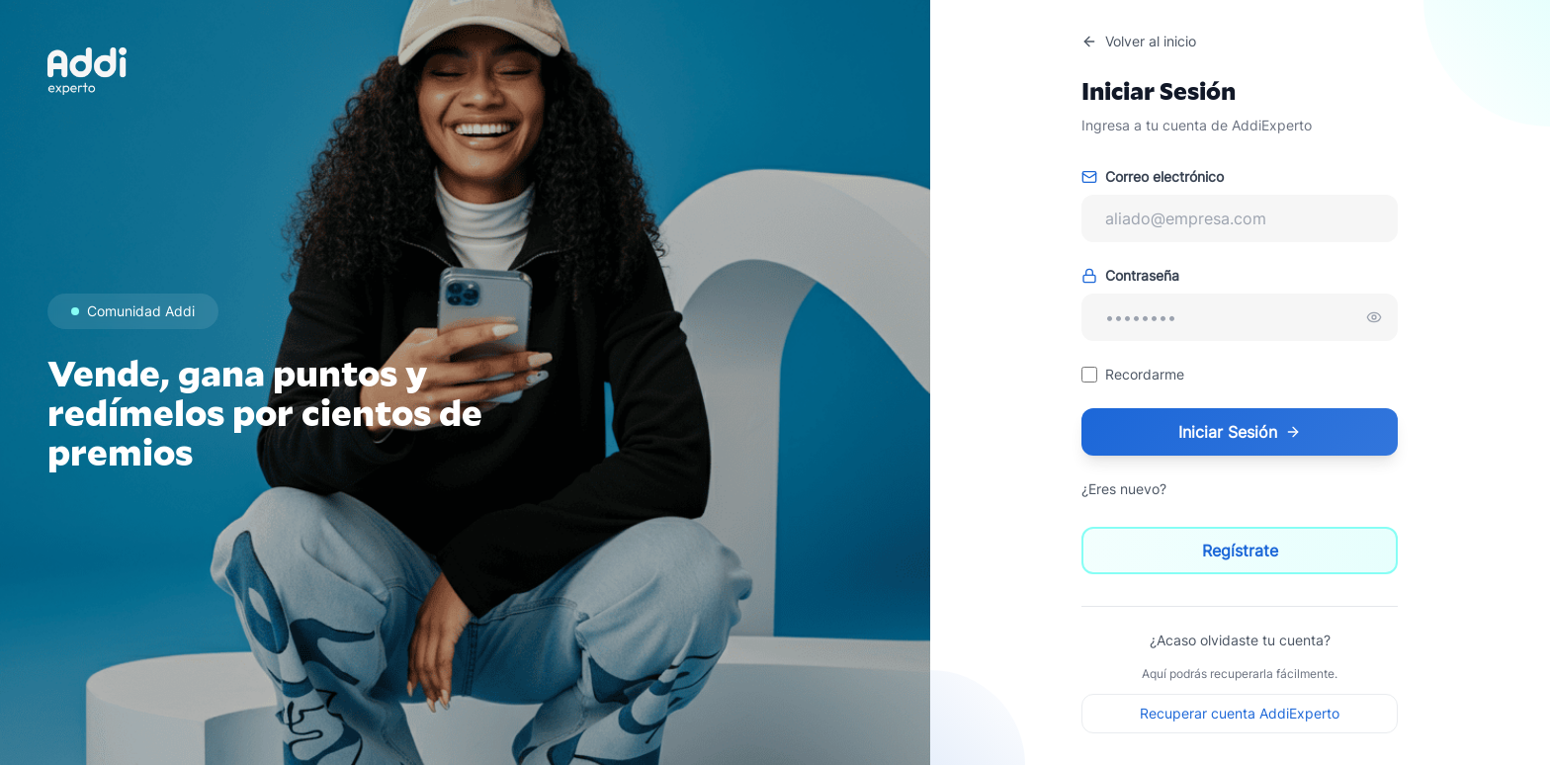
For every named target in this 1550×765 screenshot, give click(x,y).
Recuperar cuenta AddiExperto (1239, 713)
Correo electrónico (1152, 176)
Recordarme (1144, 374)
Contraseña (1130, 275)
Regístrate (1240, 550)
